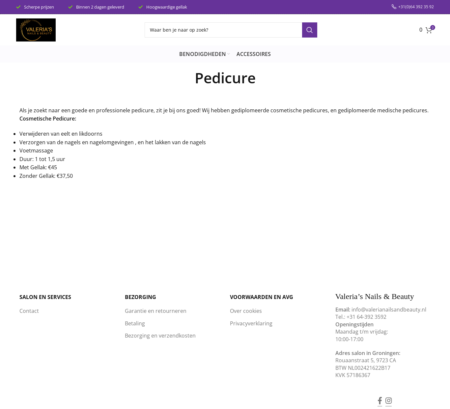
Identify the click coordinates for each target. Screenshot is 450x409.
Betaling (135, 323)
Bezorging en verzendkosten (160, 335)
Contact (29, 310)
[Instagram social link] (388, 396)
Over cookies (246, 310)
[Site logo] (36, 29)
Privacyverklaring (251, 323)
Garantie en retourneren (155, 310)
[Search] (231, 30)
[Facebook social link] (380, 396)
